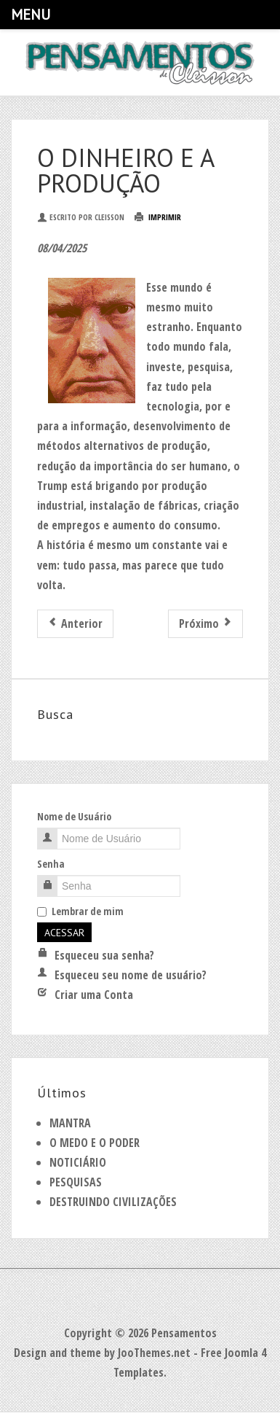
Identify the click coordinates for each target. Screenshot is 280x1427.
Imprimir (157, 216)
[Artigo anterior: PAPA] (75, 624)
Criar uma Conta (85, 995)
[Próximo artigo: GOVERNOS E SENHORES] (205, 624)
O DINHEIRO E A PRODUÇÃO (125, 170)
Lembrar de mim (80, 911)
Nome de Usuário (74, 816)
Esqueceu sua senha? (95, 955)
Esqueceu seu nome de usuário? (122, 975)
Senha (51, 864)
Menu (30, 14)
